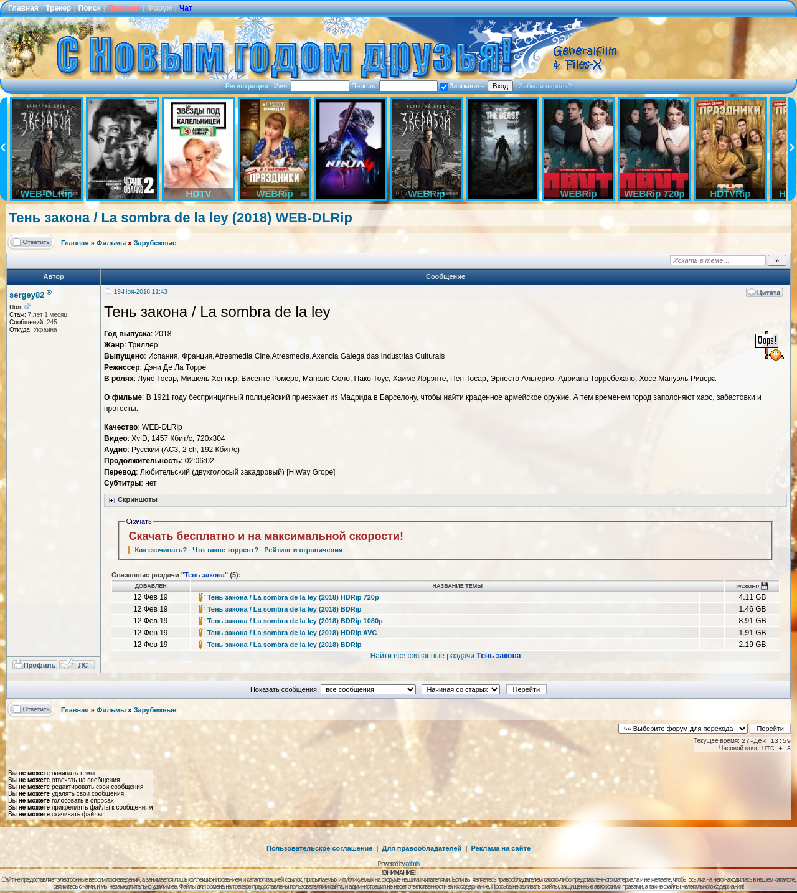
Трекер (58, 8)
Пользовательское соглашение (319, 848)
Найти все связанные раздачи (445, 655)
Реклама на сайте (501, 848)
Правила (124, 8)
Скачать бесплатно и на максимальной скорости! (265, 536)
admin (412, 864)
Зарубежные (155, 243)
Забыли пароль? (545, 86)
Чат (185, 8)
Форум (159, 8)
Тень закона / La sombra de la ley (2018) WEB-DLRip (180, 217)
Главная (23, 8)
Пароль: (394, 86)
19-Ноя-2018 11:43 (140, 291)
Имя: (312, 86)
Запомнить (462, 86)
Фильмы (111, 243)
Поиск (89, 8)
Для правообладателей (422, 848)
